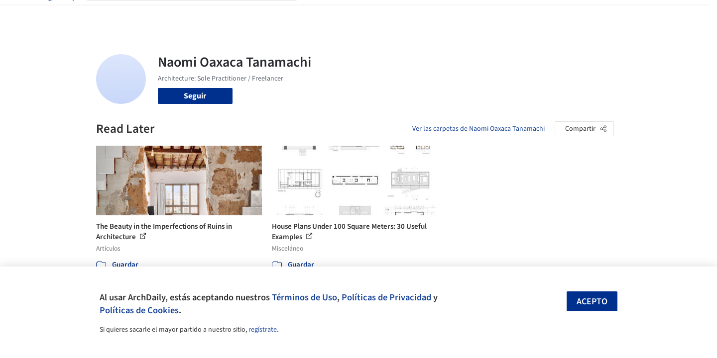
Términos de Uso (304, 297)
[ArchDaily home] (60, 14)
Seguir (195, 95)
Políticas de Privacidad (386, 297)
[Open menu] (658, 14)
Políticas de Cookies (139, 310)
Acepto (592, 301)
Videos (488, 13)
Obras (317, 13)
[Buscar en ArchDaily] (199, 14)
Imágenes (352, 13)
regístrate (262, 330)
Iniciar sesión (542, 13)
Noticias (455, 13)
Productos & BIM (404, 13)
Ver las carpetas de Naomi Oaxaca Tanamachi (478, 128)
